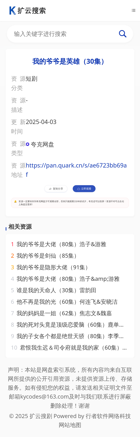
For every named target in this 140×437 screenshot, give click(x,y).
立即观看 (84, 188)
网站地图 (70, 425)
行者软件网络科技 (108, 416)
